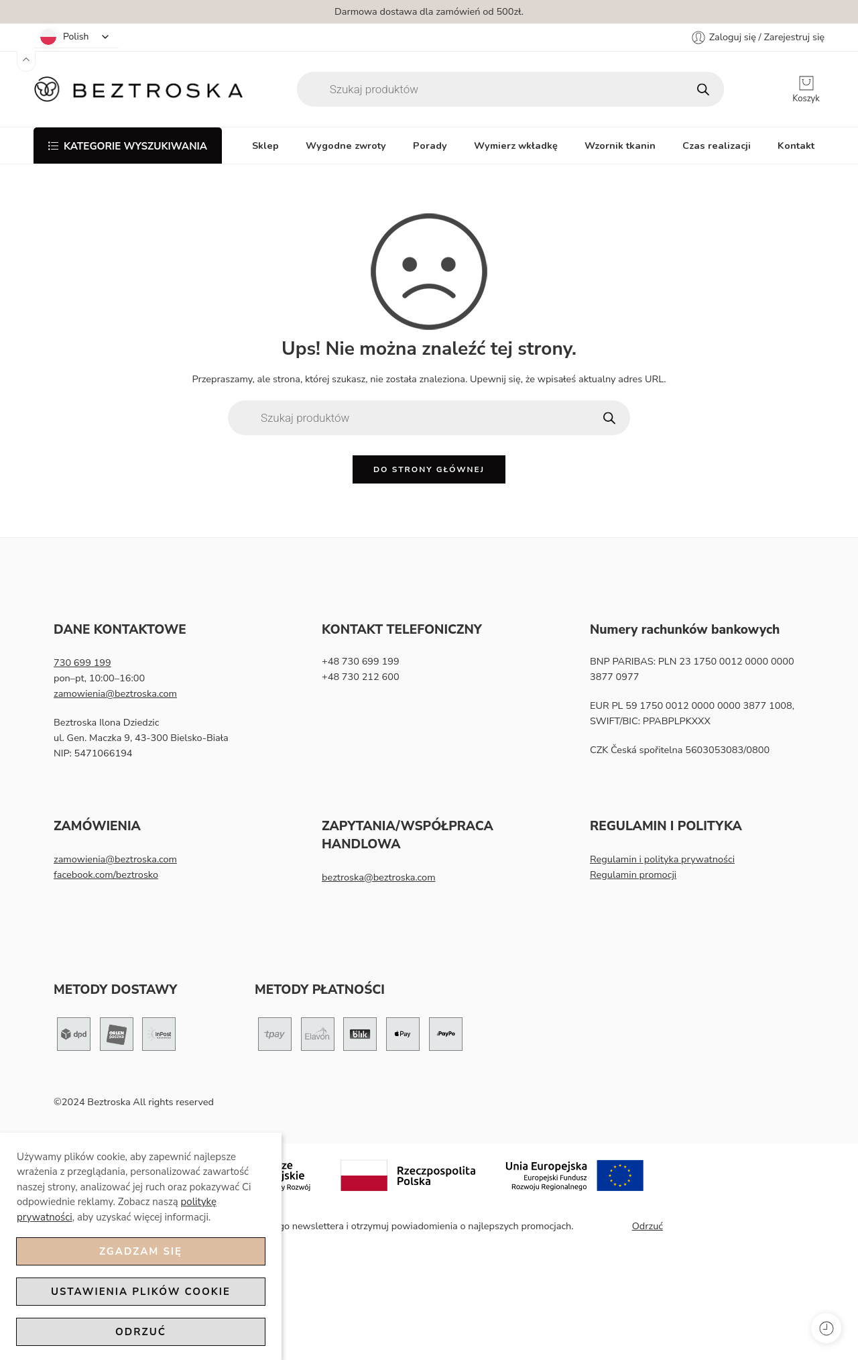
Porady (430, 145)
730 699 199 (82, 662)
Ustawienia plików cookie (141, 1291)
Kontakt (796, 145)
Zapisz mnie (602, 1226)
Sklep (265, 145)
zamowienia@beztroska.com (115, 693)
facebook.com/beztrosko (106, 874)
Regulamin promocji (633, 874)
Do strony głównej (429, 469)
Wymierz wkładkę (516, 145)
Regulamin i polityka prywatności (662, 859)
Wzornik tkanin (620, 145)
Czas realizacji (716, 145)
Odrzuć (140, 1332)
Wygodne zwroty (346, 145)
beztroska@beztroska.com (379, 877)
